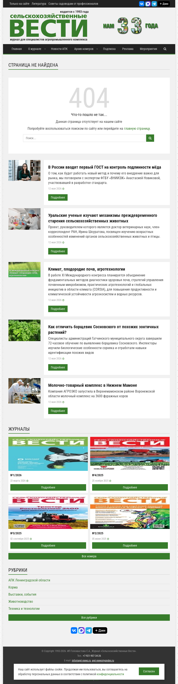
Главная (17, 49)
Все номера (89, 556)
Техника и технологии (24, 609)
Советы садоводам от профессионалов (73, 3)
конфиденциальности (110, 674)
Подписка (109, 49)
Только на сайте (19, 3)
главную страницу (137, 128)
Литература (39, 3)
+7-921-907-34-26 (92, 655)
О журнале (34, 49)
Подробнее (58, 197)
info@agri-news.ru (81, 660)
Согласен (149, 671)
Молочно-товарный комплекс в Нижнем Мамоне (92, 385)
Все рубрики (89, 617)
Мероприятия (148, 49)
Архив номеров (83, 49)
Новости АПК (59, 49)
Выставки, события (22, 594)
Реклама (127, 49)
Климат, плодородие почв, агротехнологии (86, 269)
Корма (13, 587)
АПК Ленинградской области (29, 580)
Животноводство (20, 601)
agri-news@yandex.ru (103, 660)
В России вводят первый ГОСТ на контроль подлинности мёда (104, 167)
